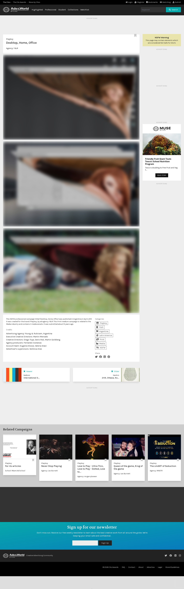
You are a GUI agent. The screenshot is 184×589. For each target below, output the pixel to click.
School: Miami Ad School (15, 471)
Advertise (150, 567)
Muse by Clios (34, 2)
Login (129, 2)
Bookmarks (152, 2)
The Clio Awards (19, 2)
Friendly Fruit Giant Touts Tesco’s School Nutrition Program (158, 161)
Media (100, 343)
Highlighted (37, 9)
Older (115, 371)
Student (62, 9)
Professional (50, 9)
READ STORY (161, 175)
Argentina (102, 331)
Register (139, 2)
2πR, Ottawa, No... (110, 378)
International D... (32, 378)
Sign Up (105, 543)
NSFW (100, 347)
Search (173, 9)
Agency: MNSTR (156, 471)
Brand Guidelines (172, 567)
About (141, 567)
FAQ (123, 567)
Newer (28, 371)
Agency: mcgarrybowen (87, 476)
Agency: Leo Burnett (49, 471)
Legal (160, 567)
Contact (131, 567)
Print (100, 339)
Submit (177, 2)
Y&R (16, 48)
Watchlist (84, 9)
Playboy (9, 39)
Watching (165, 2)
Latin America (104, 335)
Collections (73, 9)
